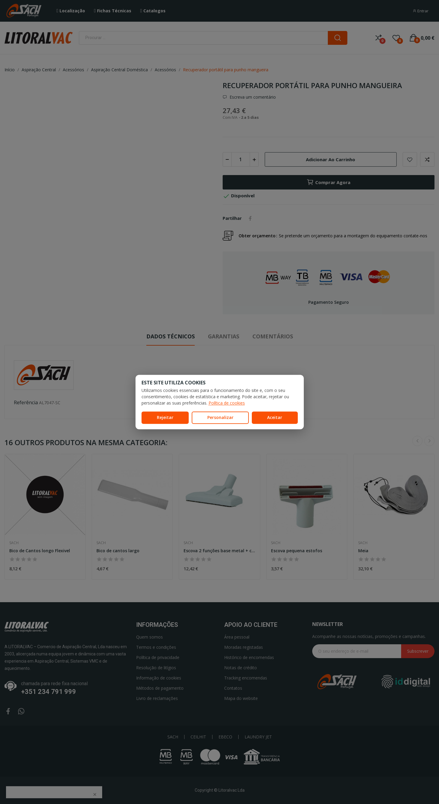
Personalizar (220, 417)
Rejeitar (165, 417)
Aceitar (274, 417)
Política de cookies (227, 403)
